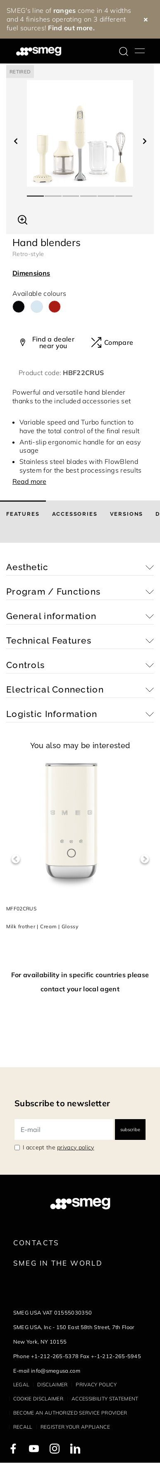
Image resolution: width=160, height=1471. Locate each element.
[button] (23, 219)
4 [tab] (89, 192)
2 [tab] (53, 192)
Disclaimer (52, 1384)
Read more (29, 481)
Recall (22, 1427)
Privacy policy (96, 1384)
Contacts (36, 1242)
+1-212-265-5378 (55, 1356)
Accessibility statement (105, 1398)
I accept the (58, 1147)
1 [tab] (36, 192)
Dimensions (31, 273)
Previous (15, 859)
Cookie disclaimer (38, 1398)
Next (144, 859)
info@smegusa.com (55, 1370)
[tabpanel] (80, 133)
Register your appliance (75, 1427)
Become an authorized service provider (70, 1413)
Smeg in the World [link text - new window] (58, 1263)
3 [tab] (71, 192)
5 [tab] (106, 192)
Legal (21, 1384)
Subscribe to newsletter (62, 1103)
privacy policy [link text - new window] (75, 1147)
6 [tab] (124, 192)
